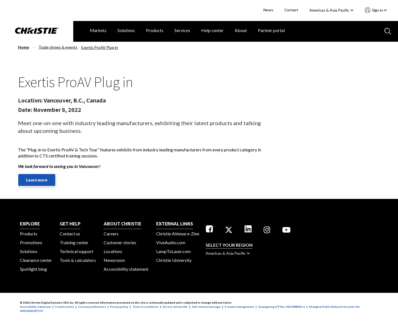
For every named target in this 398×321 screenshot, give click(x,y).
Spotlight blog (33, 269)
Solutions (126, 30)
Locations (113, 251)
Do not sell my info (175, 306)
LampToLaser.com (173, 251)
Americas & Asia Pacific (331, 10)
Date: (25, 110)
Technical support (76, 251)
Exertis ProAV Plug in (99, 47)
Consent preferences (92, 306)
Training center (74, 242)
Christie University (174, 260)
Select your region (229, 245)
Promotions (31, 242)
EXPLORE (30, 223)
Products (154, 30)
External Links (174, 223)
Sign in (379, 10)
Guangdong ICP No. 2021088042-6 (281, 306)
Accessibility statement (126, 269)
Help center (212, 30)
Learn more (37, 180)
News (268, 9)
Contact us (70, 233)
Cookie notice (64, 306)
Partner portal (271, 30)
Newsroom (114, 260)
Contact (291, 9)
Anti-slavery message (206, 306)
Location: (30, 100)
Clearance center (36, 260)
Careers (111, 233)
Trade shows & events (57, 47)
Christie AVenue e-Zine (177, 233)
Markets (98, 30)
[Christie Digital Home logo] (37, 31)
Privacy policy (119, 306)
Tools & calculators (78, 260)
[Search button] (387, 30)
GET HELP (70, 223)
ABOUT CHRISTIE (122, 223)
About (241, 30)
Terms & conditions (145, 306)
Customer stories (120, 242)
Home (23, 47)
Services (182, 30)
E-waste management (239, 306)
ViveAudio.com (170, 242)
